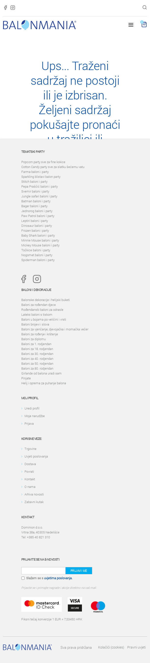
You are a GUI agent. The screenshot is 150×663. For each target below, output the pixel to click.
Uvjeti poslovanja (36, 456)
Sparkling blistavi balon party (40, 176)
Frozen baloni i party (35, 230)
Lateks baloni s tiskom (36, 314)
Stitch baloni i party (34, 181)
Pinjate (26, 378)
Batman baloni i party (35, 201)
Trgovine (30, 448)
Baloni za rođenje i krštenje (39, 334)
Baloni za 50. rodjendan (37, 363)
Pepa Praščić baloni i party (39, 186)
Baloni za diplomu (33, 339)
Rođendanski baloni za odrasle (42, 309)
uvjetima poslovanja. (58, 578)
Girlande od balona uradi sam (41, 373)
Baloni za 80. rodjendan (37, 368)
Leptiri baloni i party (34, 220)
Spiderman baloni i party (38, 260)
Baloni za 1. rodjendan (36, 344)
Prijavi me (78, 571)
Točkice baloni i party (35, 250)
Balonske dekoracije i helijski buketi (45, 300)
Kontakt (29, 479)
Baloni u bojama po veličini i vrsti (43, 319)
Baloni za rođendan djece (38, 304)
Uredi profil (31, 408)
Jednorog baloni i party (36, 211)
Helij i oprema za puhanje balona (43, 383)
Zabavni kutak (34, 502)
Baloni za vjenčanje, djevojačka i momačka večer (54, 329)
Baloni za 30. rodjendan (37, 353)
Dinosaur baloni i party (36, 225)
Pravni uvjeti (136, 647)
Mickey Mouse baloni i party (40, 245)
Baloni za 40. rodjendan (37, 358)
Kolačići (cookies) (111, 647)
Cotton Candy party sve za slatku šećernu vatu (52, 167)
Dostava (30, 464)
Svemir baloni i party (35, 191)
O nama (29, 486)
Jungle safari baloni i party (39, 196)
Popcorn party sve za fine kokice (43, 162)
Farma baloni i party (35, 171)
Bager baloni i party (34, 206)
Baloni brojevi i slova (35, 324)
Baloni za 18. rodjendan (37, 349)
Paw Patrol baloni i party (37, 216)
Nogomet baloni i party (36, 255)
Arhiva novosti (34, 494)
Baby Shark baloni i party (38, 235)
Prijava (29, 423)
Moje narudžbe (34, 416)
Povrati (29, 471)
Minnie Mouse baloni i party (40, 240)
